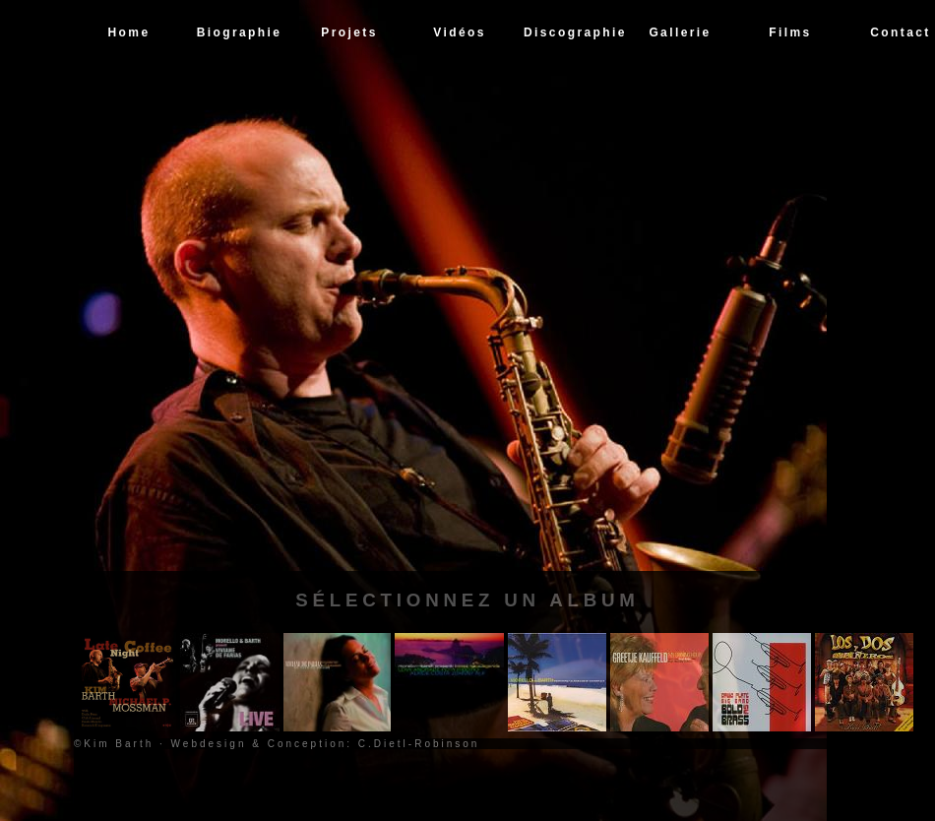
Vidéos (459, 32)
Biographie (239, 32)
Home (129, 32)
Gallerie (680, 32)
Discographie (574, 32)
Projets (349, 32)
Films (790, 32)
